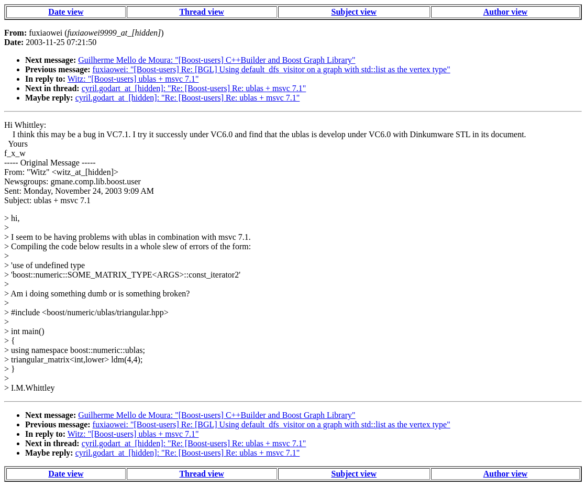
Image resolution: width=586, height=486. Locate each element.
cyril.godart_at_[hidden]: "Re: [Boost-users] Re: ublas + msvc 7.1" (194, 88)
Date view (65, 11)
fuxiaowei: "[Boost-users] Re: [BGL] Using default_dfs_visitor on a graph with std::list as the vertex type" (271, 69)
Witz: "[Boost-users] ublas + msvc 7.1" (133, 78)
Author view (505, 11)
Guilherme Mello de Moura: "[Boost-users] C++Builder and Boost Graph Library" (216, 60)
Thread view (201, 11)
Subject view (354, 11)
